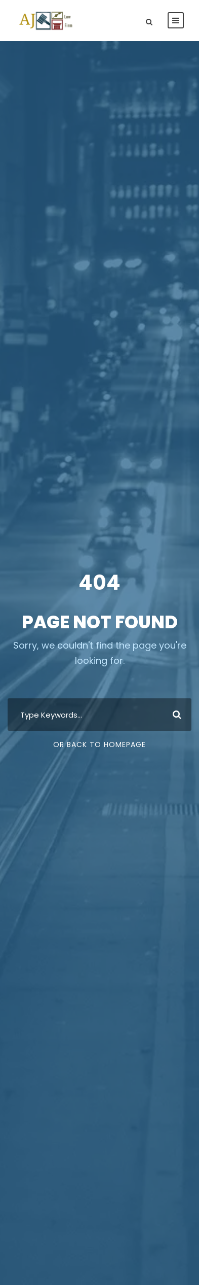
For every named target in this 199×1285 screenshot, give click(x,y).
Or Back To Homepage (99, 744)
